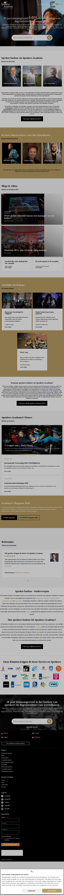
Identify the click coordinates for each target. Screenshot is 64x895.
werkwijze (39, 627)
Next (58, 21)
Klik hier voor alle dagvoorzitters (9, 138)
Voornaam (4, 823)
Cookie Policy (4, 784)
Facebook (7, 796)
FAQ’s (2, 755)
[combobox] (32, 38)
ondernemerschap (7, 601)
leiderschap (39, 598)
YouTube (7, 808)
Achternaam (4, 829)
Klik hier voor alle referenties (9, 545)
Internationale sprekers (7, 771)
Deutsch (4, 733)
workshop (51, 109)
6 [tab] (36, 580)
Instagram (7, 799)
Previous (5, 21)
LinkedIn (7, 805)
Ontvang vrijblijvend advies (32, 119)
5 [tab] (34, 580)
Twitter (7, 802)
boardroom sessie (7, 111)
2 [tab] (29, 580)
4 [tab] (33, 580)
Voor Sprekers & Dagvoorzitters (15, 743)
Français (35, 733)
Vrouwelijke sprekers (6, 769)
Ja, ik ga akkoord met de (12, 839)
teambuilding (18, 601)
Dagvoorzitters (5, 757)
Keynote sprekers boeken (7, 762)
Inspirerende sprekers (6, 753)
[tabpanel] (32, 563)
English (4, 737)
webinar (56, 109)
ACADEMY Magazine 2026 (29, 517)
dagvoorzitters (8, 109)
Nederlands (36, 737)
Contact (3, 780)
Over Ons (3, 787)
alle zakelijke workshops (8, 288)
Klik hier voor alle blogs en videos (10, 189)
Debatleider (4, 764)
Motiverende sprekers (6, 766)
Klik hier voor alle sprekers (8, 61)
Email (5, 817)
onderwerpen (9, 108)
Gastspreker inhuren (6, 760)
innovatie (47, 598)
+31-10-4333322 (44, 4)
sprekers (28, 611)
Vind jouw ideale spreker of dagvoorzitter (32, 403)
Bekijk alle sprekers (32, 727)
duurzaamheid (54, 598)
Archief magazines (9, 517)
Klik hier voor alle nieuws (8, 421)
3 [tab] (31, 580)
